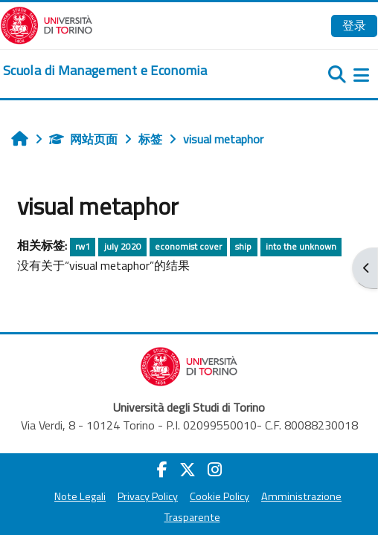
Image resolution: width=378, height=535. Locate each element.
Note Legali (80, 496)
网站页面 (83, 139)
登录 (354, 25)
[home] (105, 70)
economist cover (188, 246)
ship (243, 246)
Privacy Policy (148, 496)
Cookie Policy (219, 496)
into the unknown (301, 246)
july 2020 (122, 246)
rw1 (82, 246)
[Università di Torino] (46, 24)
